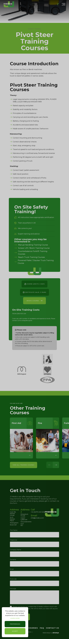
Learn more (15, 618)
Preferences (15, 624)
